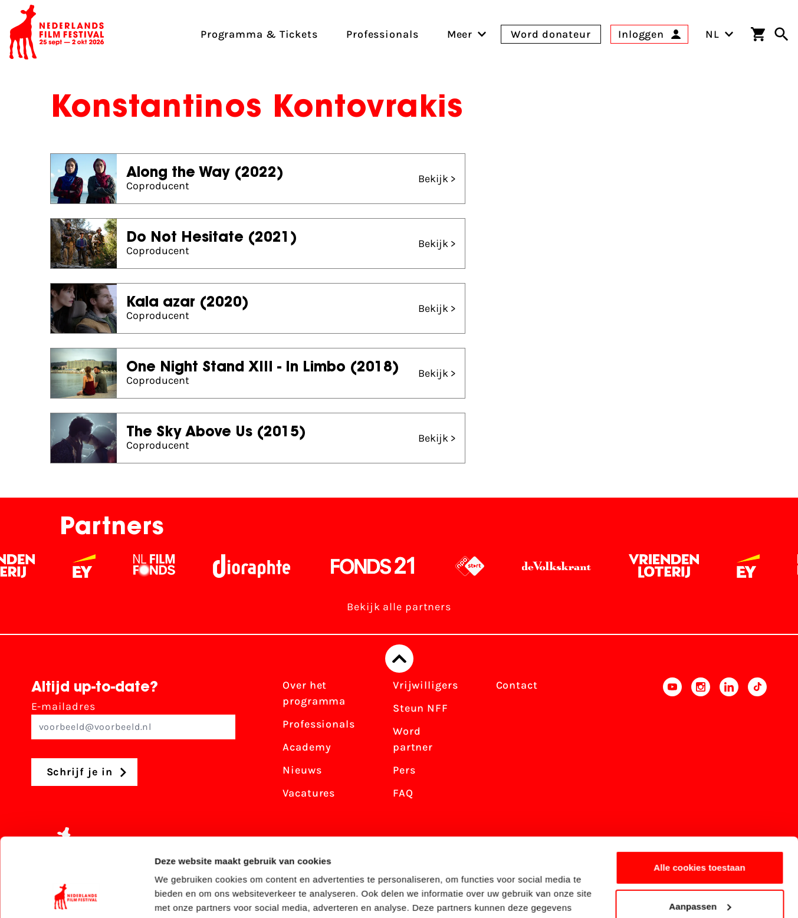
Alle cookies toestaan (699, 794)
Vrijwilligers (425, 685)
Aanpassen (700, 832)
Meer (460, 34)
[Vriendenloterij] (673, 566)
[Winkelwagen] (758, 34)
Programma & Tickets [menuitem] (259, 34)
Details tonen (183, 895)
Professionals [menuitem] (382, 34)
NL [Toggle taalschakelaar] (719, 34)
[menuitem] (460, 34)
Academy (307, 747)
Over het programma (314, 693)
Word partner (413, 739)
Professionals (319, 724)
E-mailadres (133, 719)
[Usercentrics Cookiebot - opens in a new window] (76, 895)
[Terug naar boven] (399, 658)
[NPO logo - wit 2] (479, 566)
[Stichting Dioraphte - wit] (261, 566)
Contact (517, 685)
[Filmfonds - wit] (164, 566)
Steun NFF (420, 708)
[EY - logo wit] (93, 566)
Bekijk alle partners (399, 606)
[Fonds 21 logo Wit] (382, 566)
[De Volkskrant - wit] (565, 566)
